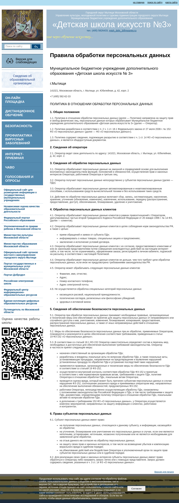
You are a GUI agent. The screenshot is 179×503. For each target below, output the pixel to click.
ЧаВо (9, 167)
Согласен (136, 488)
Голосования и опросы (19, 178)
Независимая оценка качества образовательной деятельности (22, 209)
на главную (138, 2)
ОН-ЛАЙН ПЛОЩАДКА (14, 100)
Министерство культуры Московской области (18, 236)
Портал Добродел (14, 275)
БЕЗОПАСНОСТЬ (18, 126)
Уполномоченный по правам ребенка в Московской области (22, 227)
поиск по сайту (154, 2)
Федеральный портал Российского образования (19, 219)
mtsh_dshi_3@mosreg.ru (123, 30)
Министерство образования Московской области (20, 245)
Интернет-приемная (14, 156)
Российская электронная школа (18, 282)
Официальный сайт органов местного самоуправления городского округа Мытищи (21, 255)
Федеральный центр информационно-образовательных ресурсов (20, 292)
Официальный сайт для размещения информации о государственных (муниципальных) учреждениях (20, 195)
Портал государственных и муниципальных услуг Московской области (20, 266)
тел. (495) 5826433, (97, 30)
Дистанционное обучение (20, 113)
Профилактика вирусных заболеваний (18, 139)
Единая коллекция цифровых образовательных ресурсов (21, 302)
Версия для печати (164, 472)
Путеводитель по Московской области (21, 311)
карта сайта (171, 2)
